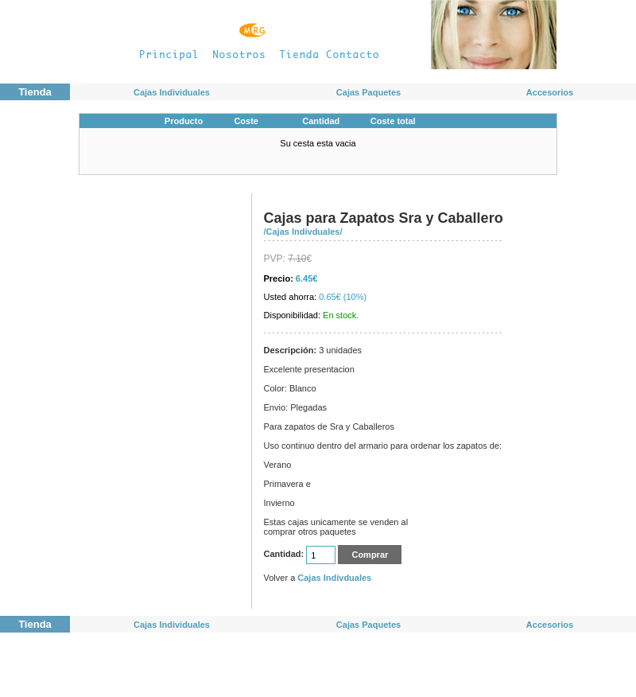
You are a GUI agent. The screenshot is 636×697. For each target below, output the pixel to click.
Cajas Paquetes (368, 92)
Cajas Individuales (172, 92)
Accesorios (549, 92)
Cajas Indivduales (303, 231)
